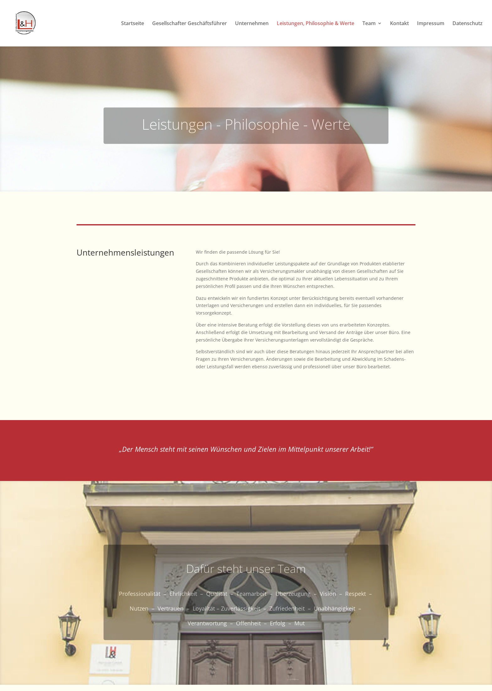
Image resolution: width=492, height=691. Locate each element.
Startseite (132, 24)
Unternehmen (252, 24)
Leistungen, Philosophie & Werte (315, 24)
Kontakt (399, 24)
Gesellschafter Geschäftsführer (189, 24)
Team (369, 24)
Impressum (430, 24)
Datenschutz (467, 24)
